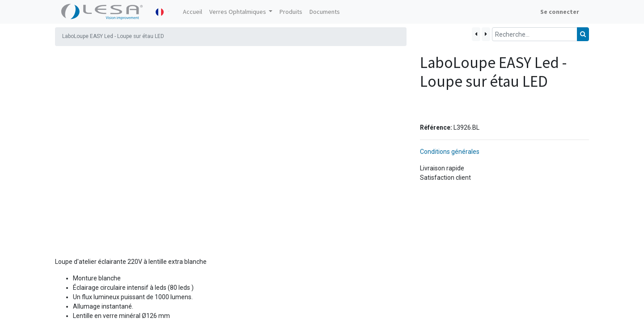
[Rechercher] (583, 34)
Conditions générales (449, 123)
